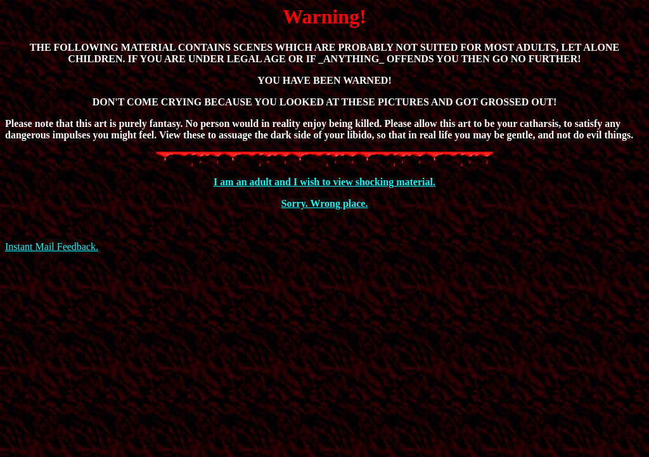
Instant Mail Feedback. (51, 246)
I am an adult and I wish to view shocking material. (324, 181)
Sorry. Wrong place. (324, 203)
